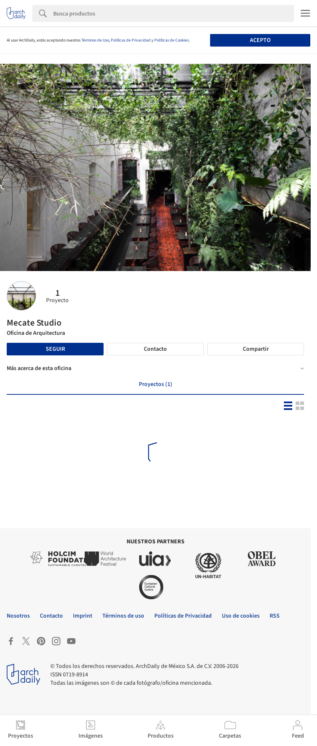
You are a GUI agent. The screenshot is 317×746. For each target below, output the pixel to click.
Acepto (260, 40)
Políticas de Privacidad (131, 40)
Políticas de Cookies (171, 40)
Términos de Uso (95, 40)
